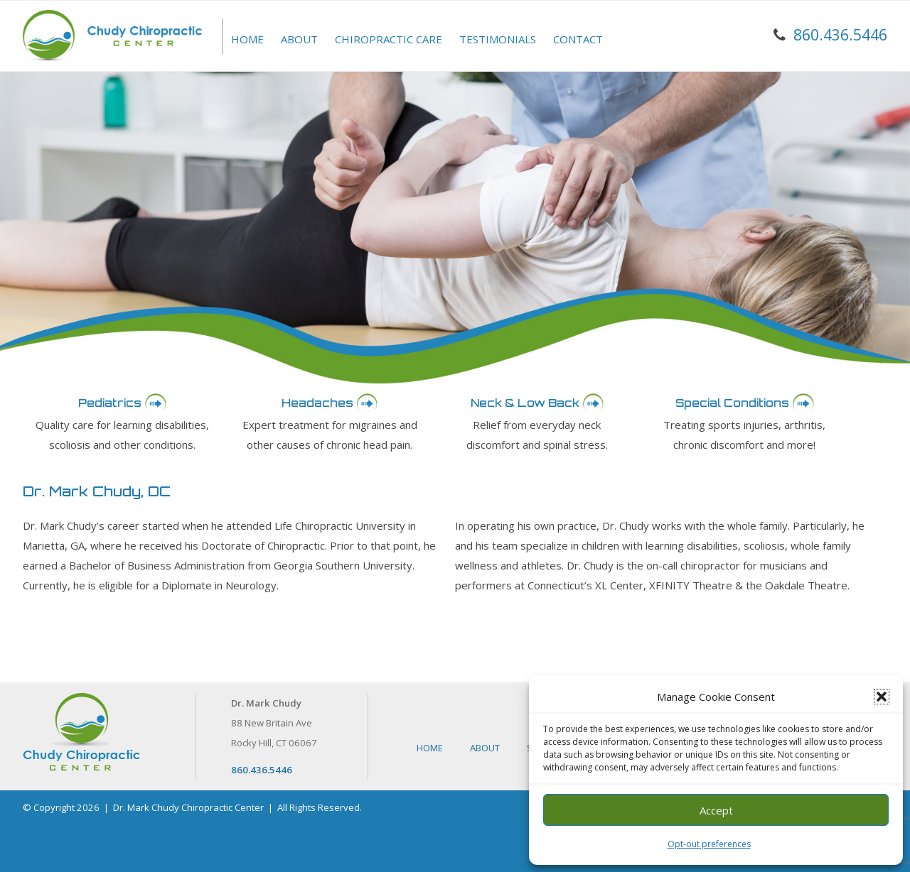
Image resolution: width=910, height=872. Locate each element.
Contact (578, 39)
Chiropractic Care (388, 39)
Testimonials (497, 39)
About (299, 39)
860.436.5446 (840, 34)
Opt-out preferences (709, 844)
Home (247, 39)
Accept (716, 810)
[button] (881, 697)
